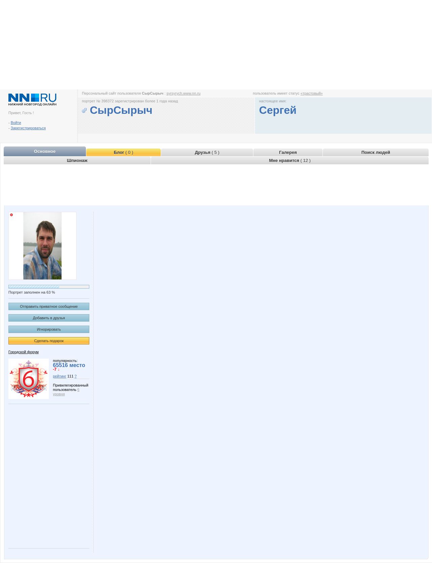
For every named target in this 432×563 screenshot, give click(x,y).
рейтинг (59, 376)
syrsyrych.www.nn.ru (183, 93)
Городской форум (23, 352)
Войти (16, 123)
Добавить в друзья (49, 318)
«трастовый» (312, 93)
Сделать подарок (49, 341)
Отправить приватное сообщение (49, 306)
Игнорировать (49, 329)
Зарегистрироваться (28, 128)
